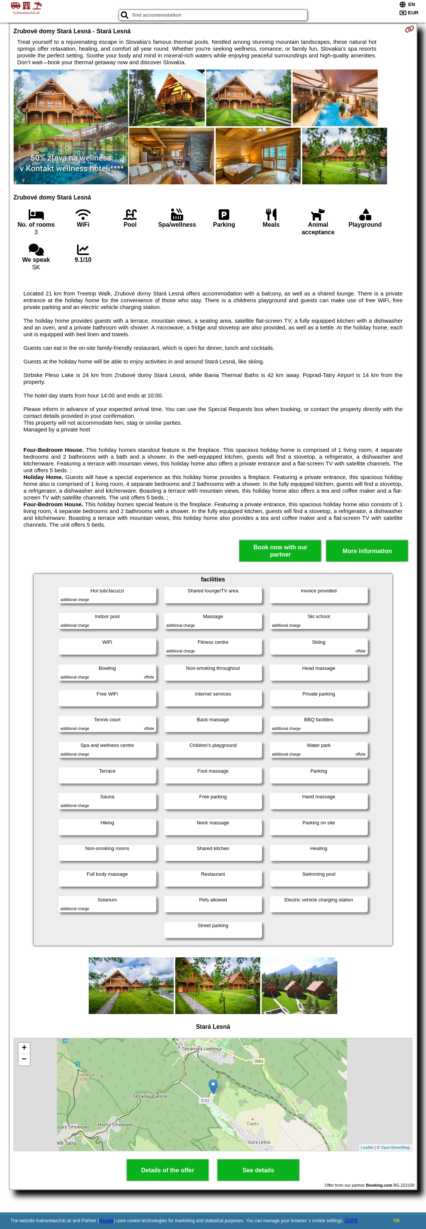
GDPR (351, 1220)
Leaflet (367, 1147)
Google (106, 1220)
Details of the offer (167, 1170)
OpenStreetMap (396, 1147)
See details (258, 1170)
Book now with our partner (280, 551)
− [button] (24, 1059)
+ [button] (24, 1048)
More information (367, 551)
